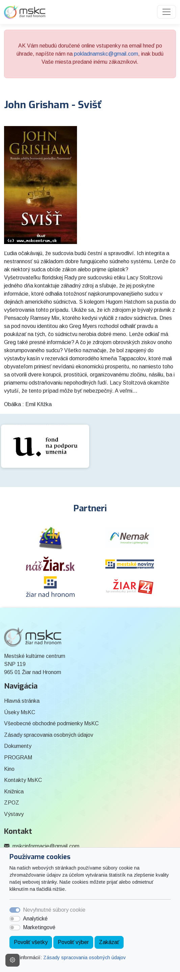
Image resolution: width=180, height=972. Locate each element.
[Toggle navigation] (166, 12)
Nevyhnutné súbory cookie (54, 910)
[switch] (14, 918)
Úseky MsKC (19, 712)
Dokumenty (17, 746)
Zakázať (109, 942)
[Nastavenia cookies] (12, 960)
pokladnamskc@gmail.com (106, 54)
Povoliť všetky (31, 942)
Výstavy (14, 814)
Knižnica (14, 791)
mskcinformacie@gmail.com (45, 846)
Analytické (35, 918)
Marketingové (39, 927)
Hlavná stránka (22, 701)
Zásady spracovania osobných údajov (84, 957)
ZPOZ (11, 803)
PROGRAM (18, 757)
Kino (9, 769)
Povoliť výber (73, 942)
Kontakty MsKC (23, 780)
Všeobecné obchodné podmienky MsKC (51, 723)
